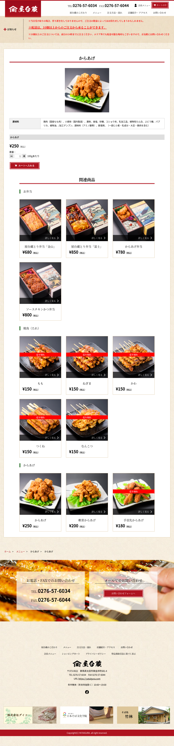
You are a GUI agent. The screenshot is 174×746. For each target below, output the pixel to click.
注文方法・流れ (114, 12)
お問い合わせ (159, 12)
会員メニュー (50, 661)
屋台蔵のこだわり (78, 12)
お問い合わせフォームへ (123, 601)
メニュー (97, 12)
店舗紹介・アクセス (137, 12)
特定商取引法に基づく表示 (124, 661)
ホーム (7, 559)
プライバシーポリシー (96, 661)
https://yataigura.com (89, 687)
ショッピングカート (71, 661)
